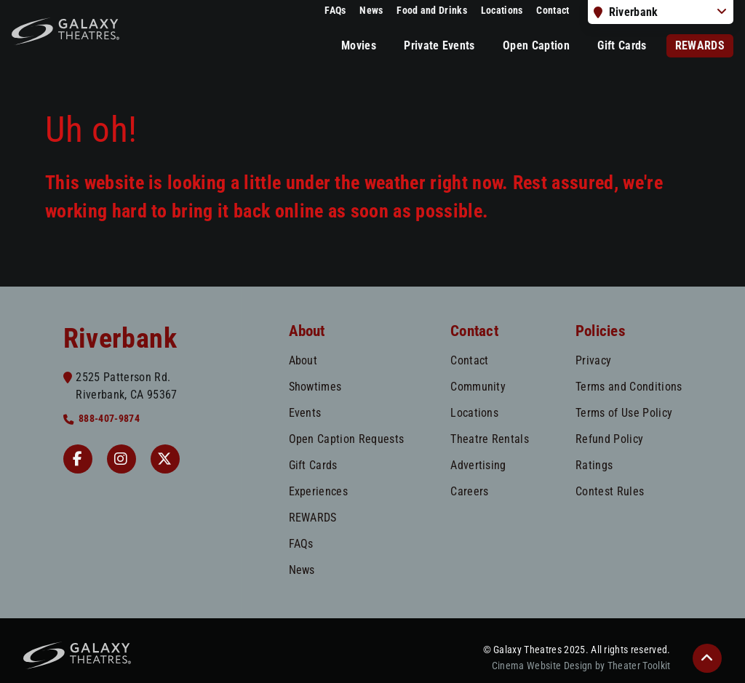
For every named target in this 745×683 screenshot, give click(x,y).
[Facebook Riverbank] (77, 459)
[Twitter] (165, 459)
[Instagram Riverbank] (121, 459)
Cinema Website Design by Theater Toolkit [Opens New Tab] (581, 666)
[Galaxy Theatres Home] (65, 31)
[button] (707, 658)
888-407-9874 (109, 418)
